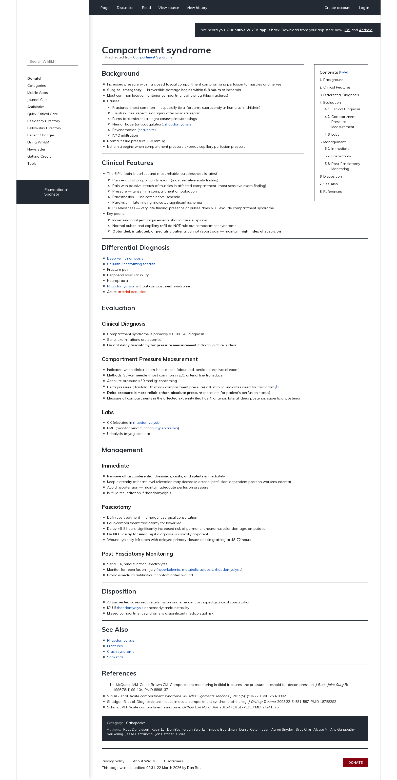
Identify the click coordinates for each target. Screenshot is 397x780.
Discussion (125, 7)
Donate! (34, 78)
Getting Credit (39, 156)
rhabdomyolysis (178, 124)
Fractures (115, 646)
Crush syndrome (120, 651)
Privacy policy (113, 761)
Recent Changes (41, 135)
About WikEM (144, 761)
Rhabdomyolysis (120, 286)
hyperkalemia (166, 428)
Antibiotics (36, 106)
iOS (347, 30)
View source (168, 7)
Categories (36, 85)
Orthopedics (136, 723)
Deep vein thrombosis (125, 258)
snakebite (147, 130)
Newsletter (36, 149)
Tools (31, 163)
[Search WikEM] (52, 61)
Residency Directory (43, 121)
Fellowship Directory (44, 128)
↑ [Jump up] (114, 684)
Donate (355, 763)
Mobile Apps (37, 92)
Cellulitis (114, 264)
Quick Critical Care (42, 114)
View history (197, 7)
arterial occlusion (132, 291)
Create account (337, 7)
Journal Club (37, 99)
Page (105, 7)
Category (114, 723)
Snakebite (115, 657)
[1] (278, 386)
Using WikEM (38, 142)
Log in (364, 7)
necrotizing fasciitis (139, 264)
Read (146, 7)
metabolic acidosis (197, 569)
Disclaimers (173, 761)
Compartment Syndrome (152, 57)
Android (365, 30)
